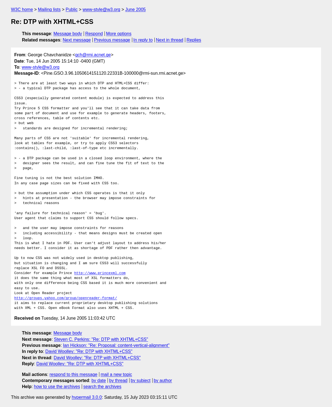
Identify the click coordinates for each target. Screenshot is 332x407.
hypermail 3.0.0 (87, 397)
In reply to (143, 40)
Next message (77, 40)
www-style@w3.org (101, 9)
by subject (140, 380)
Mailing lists (49, 9)
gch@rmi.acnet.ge (93, 54)
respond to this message (73, 374)
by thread (118, 380)
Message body (68, 33)
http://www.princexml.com (99, 273)
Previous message (112, 40)
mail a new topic (116, 374)
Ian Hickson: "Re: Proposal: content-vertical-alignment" (116, 345)
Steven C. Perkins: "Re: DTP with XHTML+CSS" (101, 339)
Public (72, 9)
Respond (94, 33)
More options (119, 33)
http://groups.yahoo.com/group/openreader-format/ (65, 298)
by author (163, 380)
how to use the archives (57, 386)
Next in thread (169, 40)
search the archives (102, 386)
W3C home (22, 9)
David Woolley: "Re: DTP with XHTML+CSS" (88, 351)
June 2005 (135, 9)
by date (98, 380)
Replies (194, 40)
